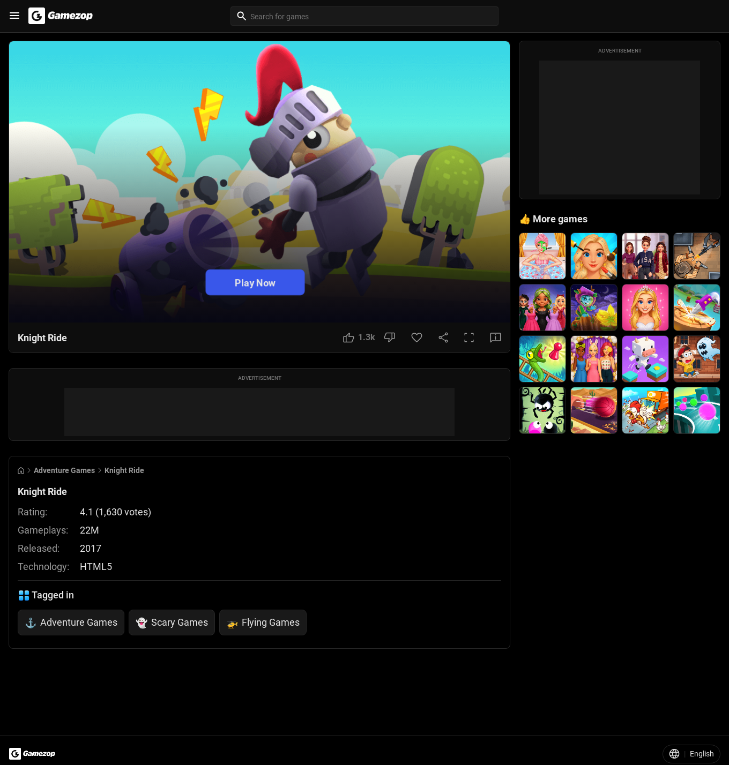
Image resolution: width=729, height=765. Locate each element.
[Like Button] (359, 337)
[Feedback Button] (496, 337)
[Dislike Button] (389, 337)
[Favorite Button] (417, 337)
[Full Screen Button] (469, 337)
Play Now (255, 282)
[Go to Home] (21, 470)
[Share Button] (443, 337)
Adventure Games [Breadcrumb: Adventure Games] (64, 470)
